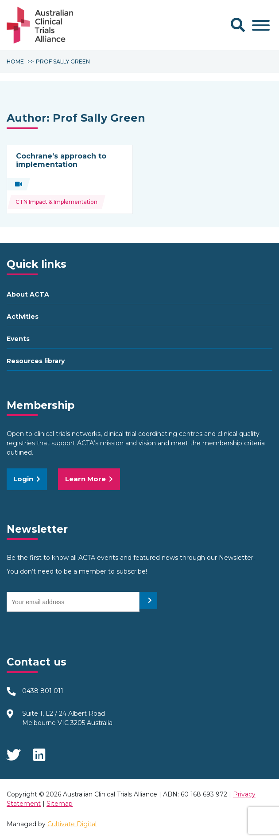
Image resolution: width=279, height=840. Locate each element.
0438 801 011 (42, 691)
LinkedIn (39, 752)
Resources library (36, 361)
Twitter (13, 752)
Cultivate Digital (72, 824)
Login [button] (26, 479)
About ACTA (28, 294)
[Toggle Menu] (261, 25)
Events (18, 339)
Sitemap (59, 804)
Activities (23, 317)
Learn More (89, 479)
